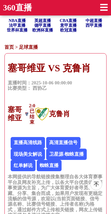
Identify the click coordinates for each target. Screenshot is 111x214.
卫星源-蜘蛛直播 (66, 154)
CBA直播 (68, 20)
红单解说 (23, 165)
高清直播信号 (63, 142)
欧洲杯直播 (42, 30)
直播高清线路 (28, 142)
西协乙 (40, 88)
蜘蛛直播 (49, 165)
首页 (9, 47)
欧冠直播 (68, 30)
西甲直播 (94, 25)
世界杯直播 (17, 30)
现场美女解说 (28, 154)
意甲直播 (68, 25)
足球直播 (28, 47)
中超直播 (94, 20)
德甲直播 (42, 25)
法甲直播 (17, 25)
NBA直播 (17, 20)
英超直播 (42, 20)
